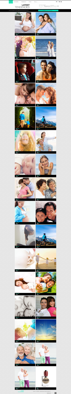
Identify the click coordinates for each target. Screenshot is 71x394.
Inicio (11, 1)
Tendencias (24, 1)
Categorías (16, 1)
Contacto (34, 391)
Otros (30, 1)
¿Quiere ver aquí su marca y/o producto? (45, 391)
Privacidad (37, 391)
